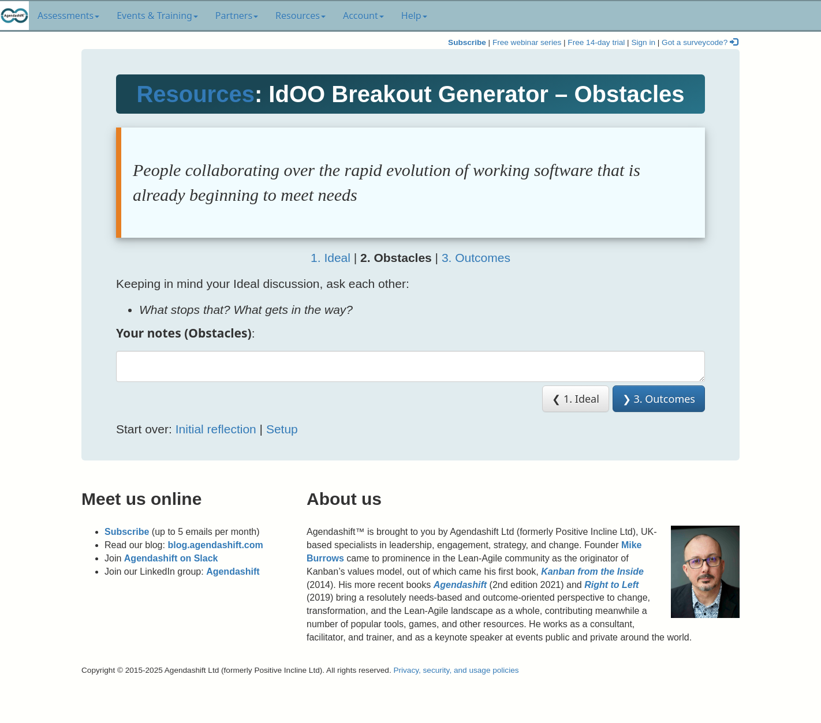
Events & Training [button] (157, 15)
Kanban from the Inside (592, 571)
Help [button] (414, 15)
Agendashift (232, 571)
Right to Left (611, 585)
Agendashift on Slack (171, 558)
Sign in (643, 42)
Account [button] (363, 15)
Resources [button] (300, 15)
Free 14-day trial (596, 42)
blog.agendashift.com (215, 545)
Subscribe (467, 42)
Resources (195, 94)
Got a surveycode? (700, 42)
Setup (282, 429)
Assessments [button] (68, 15)
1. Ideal (330, 257)
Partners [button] (236, 15)
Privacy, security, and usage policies (455, 670)
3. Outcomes (476, 257)
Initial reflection (216, 429)
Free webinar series (526, 42)
